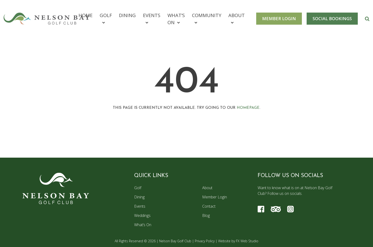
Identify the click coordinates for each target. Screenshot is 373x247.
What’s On (176, 19)
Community (206, 15)
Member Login (214, 197)
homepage (248, 108)
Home (86, 15)
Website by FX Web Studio (238, 241)
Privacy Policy (205, 241)
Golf (106, 15)
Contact (209, 206)
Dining (127, 15)
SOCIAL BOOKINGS (332, 18)
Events (151, 15)
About (236, 15)
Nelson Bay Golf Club (175, 241)
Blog (206, 215)
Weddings (142, 215)
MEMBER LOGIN (279, 18)
